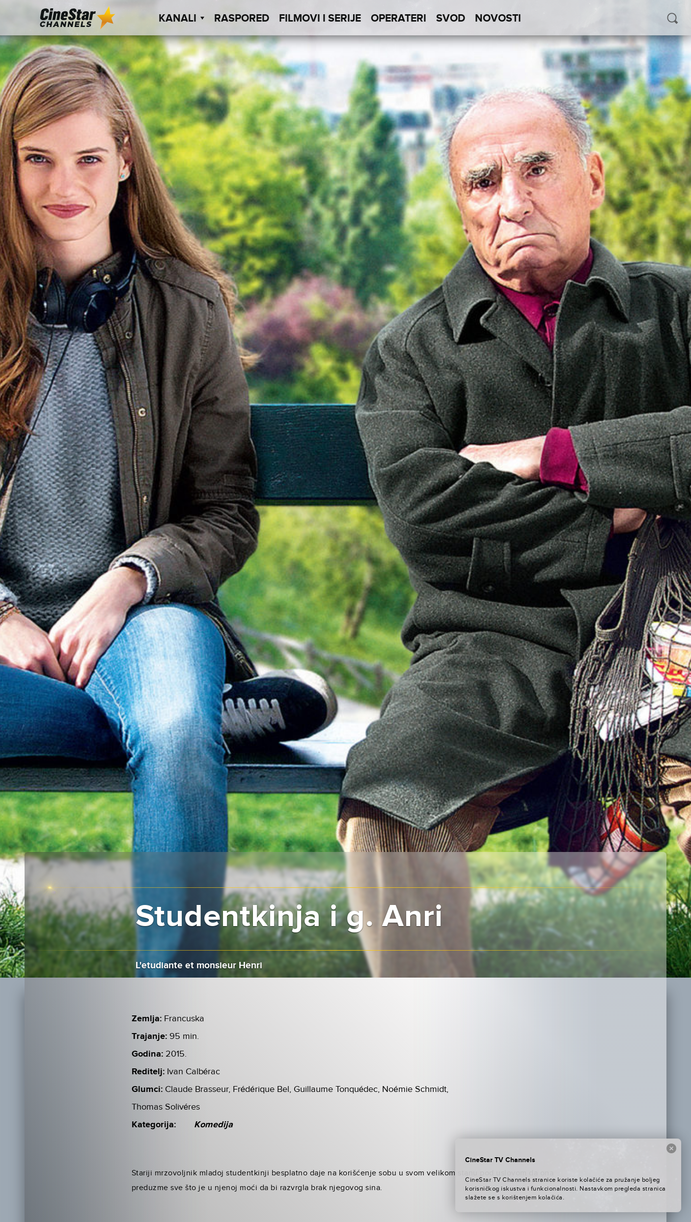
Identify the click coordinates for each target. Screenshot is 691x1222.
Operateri (398, 18)
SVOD (450, 18)
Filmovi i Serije (320, 18)
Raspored (241, 18)
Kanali (181, 18)
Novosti (498, 18)
